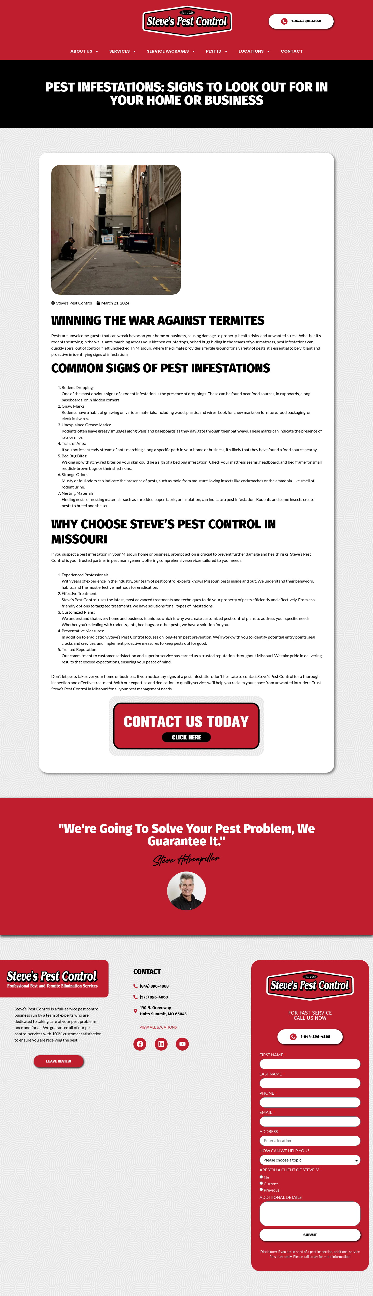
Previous (271, 1189)
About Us (84, 51)
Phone (267, 1093)
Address (269, 1131)
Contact (292, 51)
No (266, 1177)
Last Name (271, 1074)
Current (271, 1183)
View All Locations (158, 1027)
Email (266, 1112)
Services (123, 51)
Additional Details (281, 1197)
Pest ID (217, 51)
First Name (272, 1055)
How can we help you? (285, 1151)
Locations (254, 51)
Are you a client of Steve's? (290, 1170)
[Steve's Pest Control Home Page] (187, 21)
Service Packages (171, 51)
